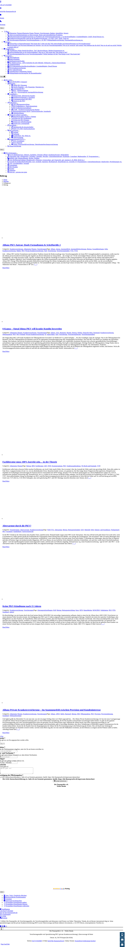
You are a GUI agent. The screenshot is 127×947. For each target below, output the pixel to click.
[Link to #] (6, 927)
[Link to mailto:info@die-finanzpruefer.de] (4, 927)
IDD (78, 714)
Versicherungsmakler (63, 251)
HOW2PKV (96, 610)
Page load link (5, 945)
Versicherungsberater (74, 334)
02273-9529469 (37, 942)
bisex (77, 610)
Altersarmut (58, 530)
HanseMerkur (88, 610)
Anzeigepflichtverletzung (78, 249)
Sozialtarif (9, 531)
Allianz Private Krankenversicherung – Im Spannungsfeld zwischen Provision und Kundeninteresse (51, 710)
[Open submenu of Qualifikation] (14, 49)
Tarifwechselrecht (27, 531)
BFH (33, 466)
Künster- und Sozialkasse (102, 530)
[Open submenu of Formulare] (12, 56)
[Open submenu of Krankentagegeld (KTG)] (25, 139)
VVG (75, 251)
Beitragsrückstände (74, 530)
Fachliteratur (39, 466)
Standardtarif (17, 531)
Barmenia (63, 333)
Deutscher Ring (87, 333)
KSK (92, 530)
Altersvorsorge (24, 530)
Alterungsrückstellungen (44, 610)
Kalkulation (104, 610)
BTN (81, 610)
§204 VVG (50, 530)
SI (45, 334)
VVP (98, 466)
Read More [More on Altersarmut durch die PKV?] (5, 547)
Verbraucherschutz (15, 715)
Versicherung (52, 251)
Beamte (69, 333)
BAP (54, 610)
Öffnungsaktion (7, 334)
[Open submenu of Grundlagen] (17, 94)
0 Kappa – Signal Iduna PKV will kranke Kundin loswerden (32, 328)
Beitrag (89, 249)
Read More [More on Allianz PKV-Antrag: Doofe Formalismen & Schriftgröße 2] (5, 268)
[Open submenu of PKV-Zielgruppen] (17, 153)
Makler (19, 251)
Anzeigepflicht (65, 249)
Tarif (45, 251)
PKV (23, 251)
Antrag (58, 249)
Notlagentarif (115, 530)
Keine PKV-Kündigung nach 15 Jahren (21, 606)
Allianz (53, 249)
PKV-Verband (21, 334)
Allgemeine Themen (30, 249)
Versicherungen (42, 249)
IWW (49, 466)
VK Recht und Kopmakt (88, 466)
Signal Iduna (51, 334)
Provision (97, 714)
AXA (57, 333)
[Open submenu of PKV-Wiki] (12, 80)
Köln (106, 249)
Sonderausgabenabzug (74, 466)
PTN (113, 610)
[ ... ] (35, 264)
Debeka (79, 333)
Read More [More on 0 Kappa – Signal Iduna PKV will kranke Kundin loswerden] (5, 351)
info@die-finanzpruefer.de (56, 942)
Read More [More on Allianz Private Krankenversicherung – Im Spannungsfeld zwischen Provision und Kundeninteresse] (5, 732)
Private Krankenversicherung (34, 251)
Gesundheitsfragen (98, 249)
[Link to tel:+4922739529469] (2, 927)
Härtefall (87, 530)
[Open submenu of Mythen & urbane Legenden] (27, 115)
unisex (12, 612)
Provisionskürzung (107, 714)
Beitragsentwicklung (68, 610)
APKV (58, 714)
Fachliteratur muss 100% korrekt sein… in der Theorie (29, 462)
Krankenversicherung (16, 249)
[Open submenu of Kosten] (10, 42)
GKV (45, 466)
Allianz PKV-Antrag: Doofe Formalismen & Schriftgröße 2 (31, 245)
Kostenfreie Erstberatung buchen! (85, 942)
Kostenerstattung (57, 466)
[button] (15, 903)
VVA (71, 251)
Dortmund (96, 333)
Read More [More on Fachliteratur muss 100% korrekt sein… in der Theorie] (5, 481)
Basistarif (68, 714)
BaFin (62, 714)
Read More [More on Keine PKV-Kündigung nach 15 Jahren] (5, 627)
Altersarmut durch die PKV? (16, 525)
